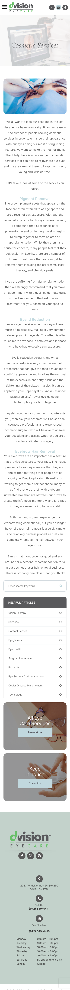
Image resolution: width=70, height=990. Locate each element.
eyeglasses (15, 640)
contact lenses (17, 631)
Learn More (35, 732)
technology (15, 694)
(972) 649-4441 (47, 908)
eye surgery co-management (26, 676)
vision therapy (17, 612)
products (13, 667)
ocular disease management (25, 685)
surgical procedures (20, 658)
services (13, 622)
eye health (14, 649)
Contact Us (35, 783)
